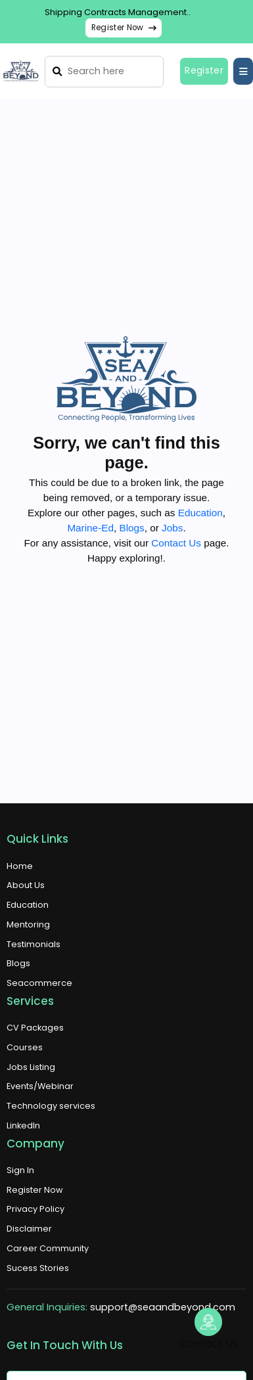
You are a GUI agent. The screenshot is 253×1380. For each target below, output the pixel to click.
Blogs (131, 527)
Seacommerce (39, 983)
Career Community (48, 1248)
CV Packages (35, 1027)
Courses (25, 1047)
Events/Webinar (40, 1086)
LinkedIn (23, 1125)
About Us (26, 885)
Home (20, 866)
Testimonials (33, 944)
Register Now (123, 27)
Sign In (20, 1170)
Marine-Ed (90, 527)
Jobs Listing (31, 1067)
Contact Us (176, 542)
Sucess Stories (38, 1268)
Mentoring (28, 924)
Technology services (51, 1105)
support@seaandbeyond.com (162, 1307)
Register (204, 70)
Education (200, 512)
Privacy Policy (35, 1208)
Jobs (172, 527)
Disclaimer (29, 1228)
